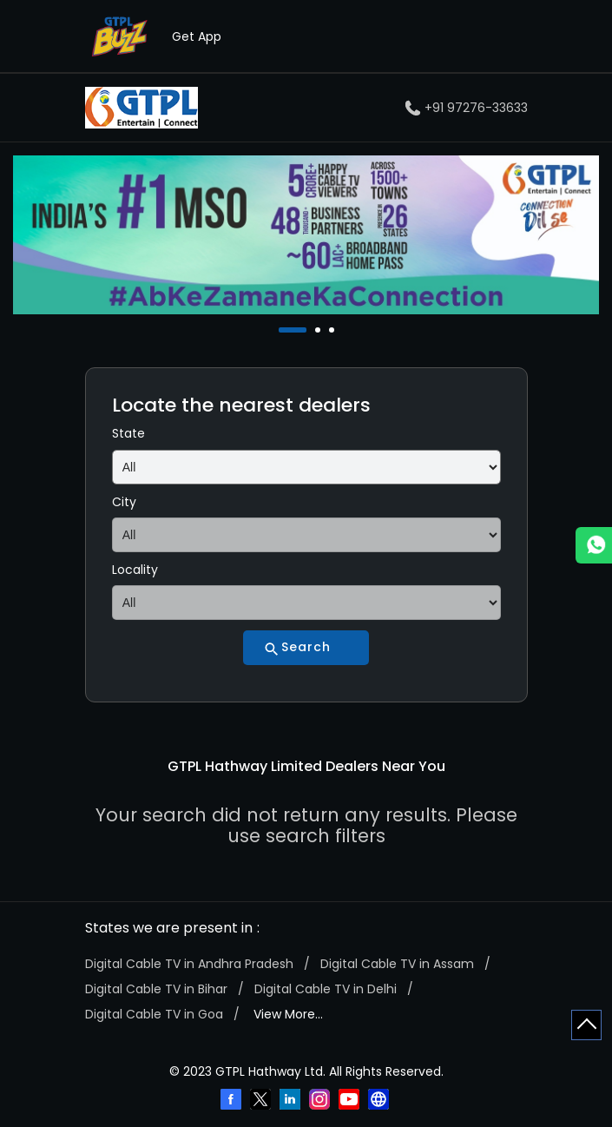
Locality (135, 570)
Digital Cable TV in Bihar (156, 989)
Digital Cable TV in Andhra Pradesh (189, 964)
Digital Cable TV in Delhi (325, 989)
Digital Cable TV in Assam (397, 964)
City (124, 502)
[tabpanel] (306, 234)
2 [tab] (319, 330)
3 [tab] (333, 330)
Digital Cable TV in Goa (154, 1014)
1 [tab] (283, 330)
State (128, 433)
